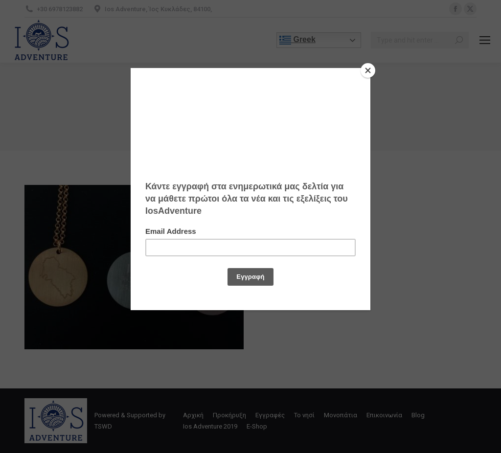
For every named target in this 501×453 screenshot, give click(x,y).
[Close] (368, 70)
